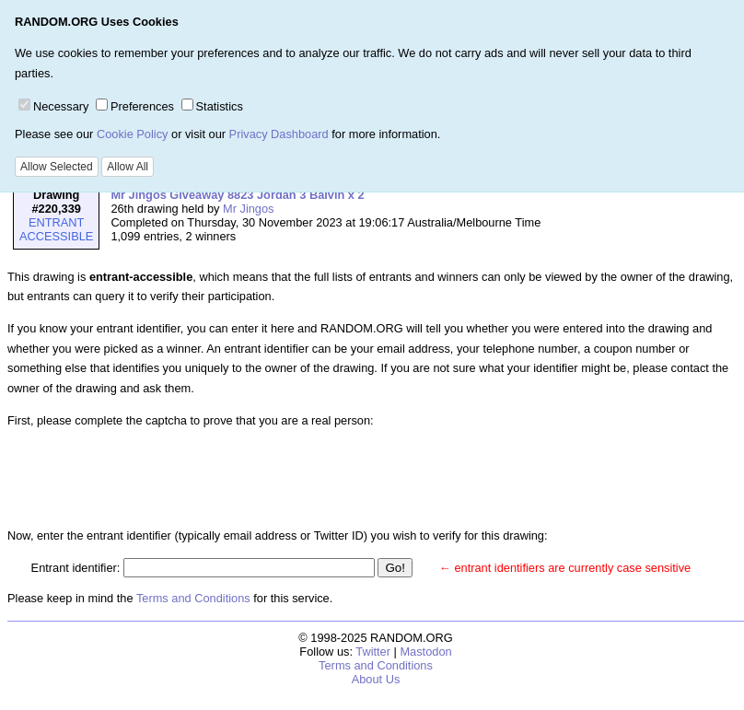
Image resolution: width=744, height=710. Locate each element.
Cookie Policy (133, 134)
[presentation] (171, 478)
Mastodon (425, 651)
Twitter (372, 651)
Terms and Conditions (193, 598)
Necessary (53, 106)
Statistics (212, 106)
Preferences (135, 106)
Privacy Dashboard (279, 134)
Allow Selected (56, 166)
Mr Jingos (248, 208)
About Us (376, 679)
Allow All (127, 166)
